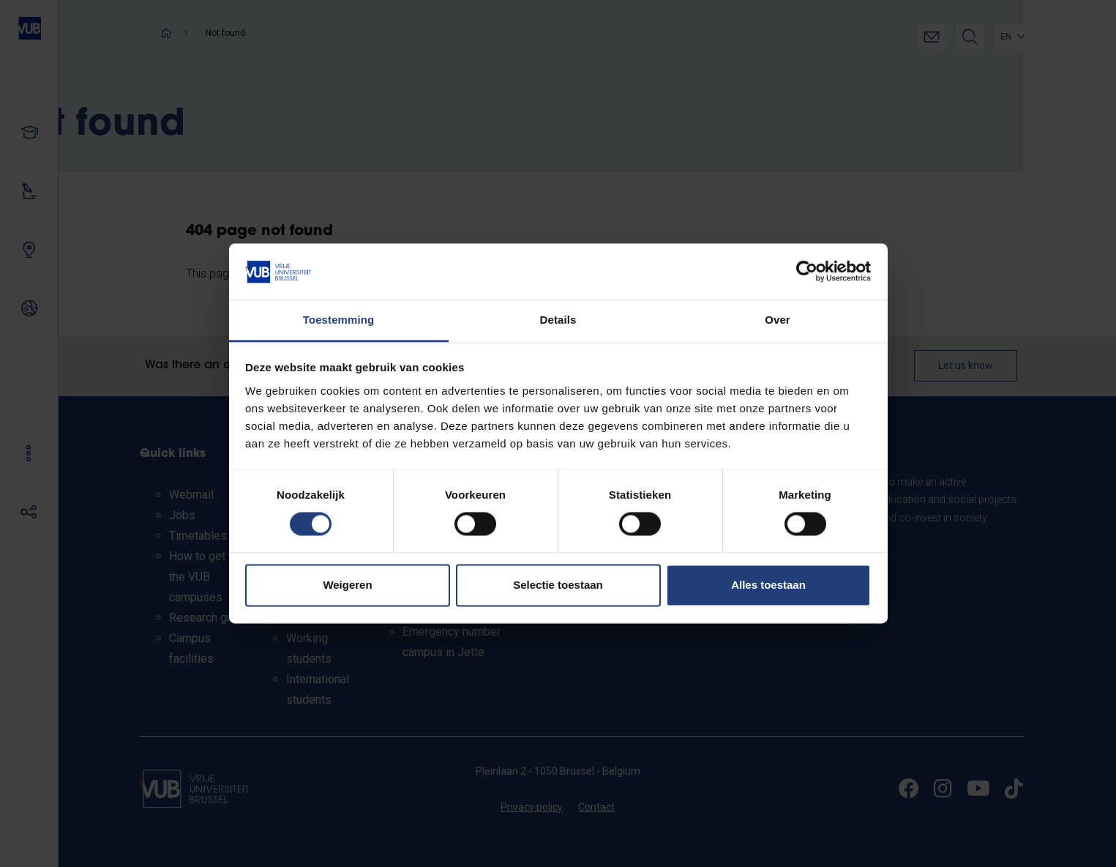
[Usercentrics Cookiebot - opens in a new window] (807, 272)
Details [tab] (558, 319)
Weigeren (347, 584)
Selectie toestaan (558, 584)
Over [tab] (777, 319)
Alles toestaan (768, 584)
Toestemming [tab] (339, 319)
